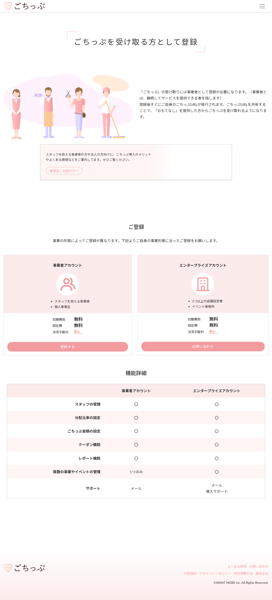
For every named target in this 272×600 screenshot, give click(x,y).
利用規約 (190, 574)
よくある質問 (237, 567)
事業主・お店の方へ (64, 171)
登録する (67, 346)
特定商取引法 (243, 574)
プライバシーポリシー (215, 574)
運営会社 (262, 574)
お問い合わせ (203, 346)
